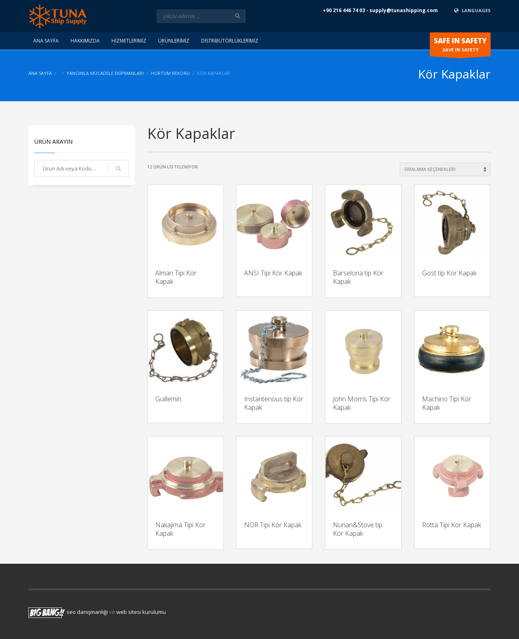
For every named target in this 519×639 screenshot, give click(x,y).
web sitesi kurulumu (141, 612)
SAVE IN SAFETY (460, 46)
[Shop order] (445, 169)
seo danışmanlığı (87, 612)
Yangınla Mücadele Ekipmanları (105, 73)
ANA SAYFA (40, 73)
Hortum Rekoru (170, 73)
